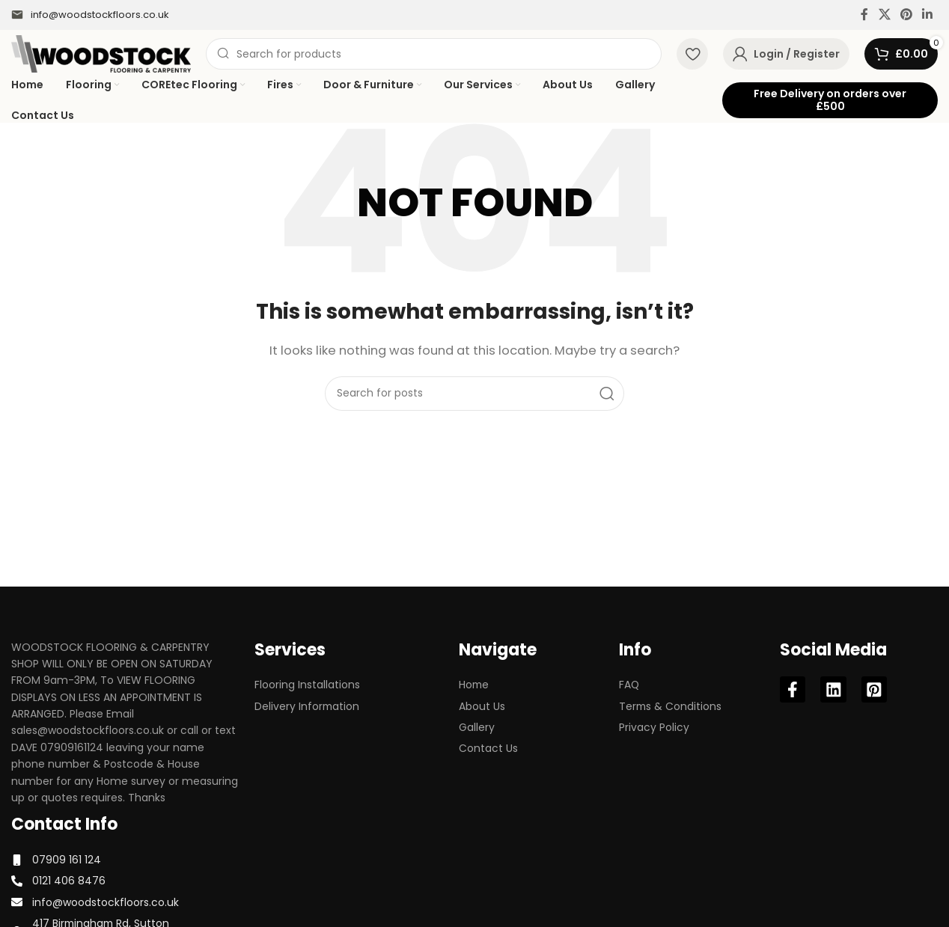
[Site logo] (101, 53)
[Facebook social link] (864, 14)
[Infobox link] (90, 15)
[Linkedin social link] (928, 14)
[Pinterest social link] (906, 14)
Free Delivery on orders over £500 (830, 100)
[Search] (434, 54)
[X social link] (884, 14)
